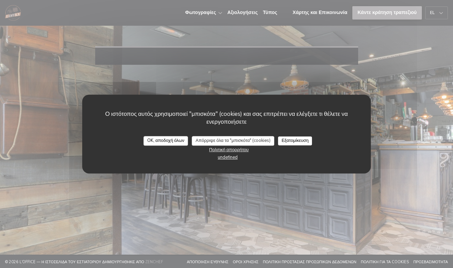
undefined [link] (228, 157)
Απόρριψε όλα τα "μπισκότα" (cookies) (233, 140)
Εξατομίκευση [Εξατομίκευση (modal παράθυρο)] (295, 140)
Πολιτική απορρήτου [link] (229, 150)
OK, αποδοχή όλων (166, 140)
